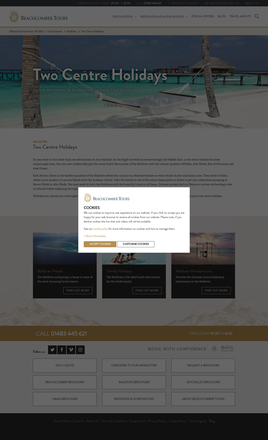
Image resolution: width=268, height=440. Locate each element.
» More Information (95, 236)
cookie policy (100, 229)
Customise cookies (136, 244)
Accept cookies (100, 244)
